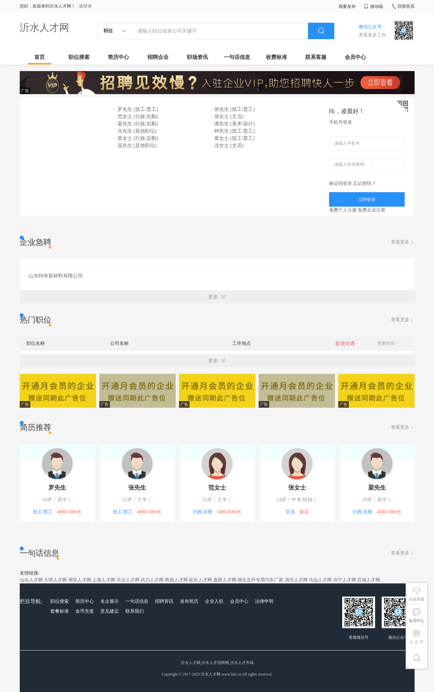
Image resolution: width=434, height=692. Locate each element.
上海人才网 (103, 579)
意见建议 (109, 611)
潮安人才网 (79, 579)
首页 (39, 57)
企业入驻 (214, 601)
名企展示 (109, 601)
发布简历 (189, 601)
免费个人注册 (343, 210)
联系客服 (315, 57)
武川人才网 (152, 579)
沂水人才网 (44, 27)
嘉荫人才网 (224, 579)
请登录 (85, 6)
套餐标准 (59, 611)
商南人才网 (176, 579)
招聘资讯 (164, 601)
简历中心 (118, 57)
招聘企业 (157, 57)
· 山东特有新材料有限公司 (54, 275)
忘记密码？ (364, 183)
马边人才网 (320, 579)
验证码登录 (340, 183)
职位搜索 (78, 57)
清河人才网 (296, 579)
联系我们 (134, 611)
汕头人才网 (31, 579)
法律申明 (264, 601)
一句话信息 (237, 57)
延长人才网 (200, 579)
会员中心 (355, 57)
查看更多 (403, 242)
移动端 (373, 6)
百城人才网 (368, 579)
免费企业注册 (371, 210)
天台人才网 (128, 579)
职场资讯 (197, 57)
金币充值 (84, 611)
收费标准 (276, 57)
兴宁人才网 (344, 579)
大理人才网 (55, 579)
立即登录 (366, 199)
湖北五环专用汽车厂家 (260, 579)
